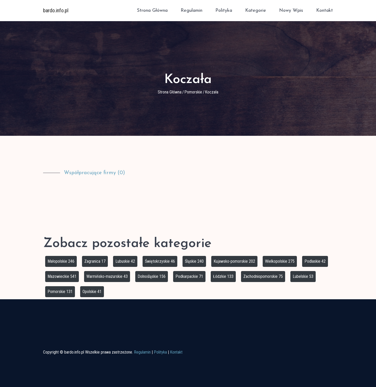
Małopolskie (61, 261)
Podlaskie (315, 261)
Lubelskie (303, 276)
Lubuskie (125, 261)
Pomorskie (193, 92)
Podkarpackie (189, 276)
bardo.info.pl (55, 10)
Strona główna (152, 10)
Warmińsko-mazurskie (107, 276)
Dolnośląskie (152, 276)
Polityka (223, 10)
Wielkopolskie (280, 261)
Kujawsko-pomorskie (234, 261)
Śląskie (194, 261)
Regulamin (191, 10)
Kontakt (324, 10)
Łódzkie (223, 276)
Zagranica (94, 261)
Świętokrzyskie (160, 261)
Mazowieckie (62, 276)
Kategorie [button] (255, 10)
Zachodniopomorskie (263, 276)
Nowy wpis (291, 10)
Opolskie (92, 291)
